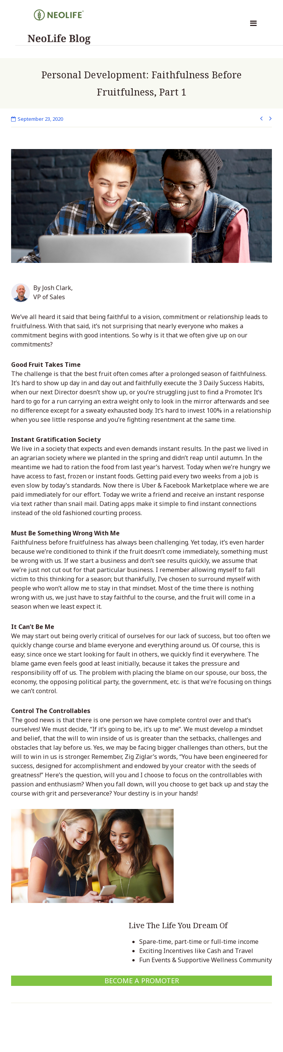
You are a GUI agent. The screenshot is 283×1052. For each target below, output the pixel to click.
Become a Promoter (141, 980)
